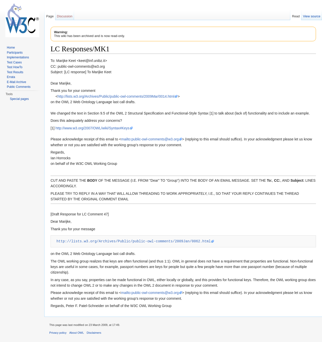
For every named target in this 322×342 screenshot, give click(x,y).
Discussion (64, 16)
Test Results (15, 72)
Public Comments (18, 87)
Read (296, 16)
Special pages (19, 99)
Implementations (18, 57)
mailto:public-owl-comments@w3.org (150, 139)
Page (50, 16)
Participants (15, 52)
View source (311, 16)
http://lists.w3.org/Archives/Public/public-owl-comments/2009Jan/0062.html (133, 241)
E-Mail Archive (16, 82)
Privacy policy (57, 332)
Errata (11, 77)
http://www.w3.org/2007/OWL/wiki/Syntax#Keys (92, 128)
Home (11, 47)
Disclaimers (94, 332)
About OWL (76, 332)
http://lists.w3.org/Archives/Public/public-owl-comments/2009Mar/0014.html (116, 96)
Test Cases (14, 62)
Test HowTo (14, 67)
